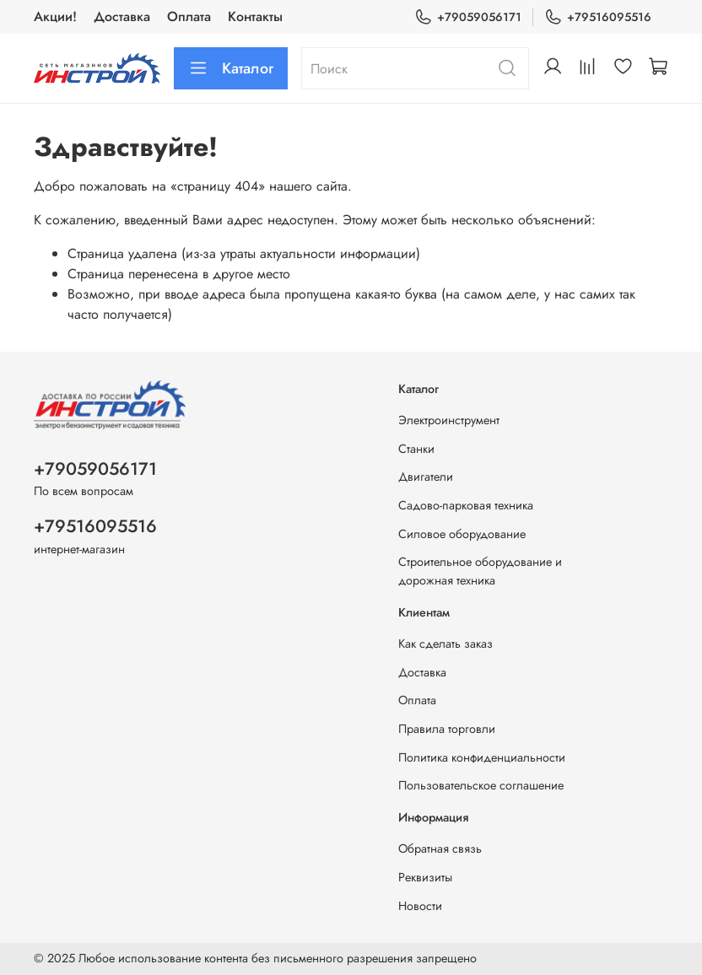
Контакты (255, 16)
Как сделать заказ (445, 643)
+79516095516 (597, 17)
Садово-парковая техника (465, 505)
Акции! (55, 16)
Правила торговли (446, 728)
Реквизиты (425, 877)
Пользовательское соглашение (481, 785)
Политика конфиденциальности (481, 757)
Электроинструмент (449, 420)
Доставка (122, 16)
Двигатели (425, 476)
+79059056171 (467, 17)
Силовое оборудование (462, 533)
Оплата (189, 16)
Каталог (230, 68)
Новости (420, 905)
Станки (416, 448)
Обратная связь (440, 848)
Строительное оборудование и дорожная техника (480, 571)
